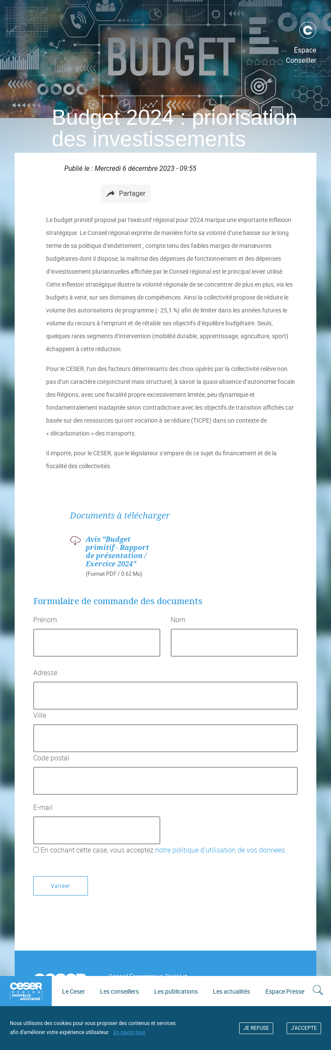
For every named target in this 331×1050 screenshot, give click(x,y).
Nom (178, 619)
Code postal (51, 758)
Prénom (45, 619)
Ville (39, 715)
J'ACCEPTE (304, 1028)
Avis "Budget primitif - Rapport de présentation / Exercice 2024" (117, 551)
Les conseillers (119, 991)
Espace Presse (284, 991)
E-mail (43, 807)
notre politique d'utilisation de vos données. (220, 850)
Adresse (45, 672)
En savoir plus (129, 1032)
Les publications (176, 991)
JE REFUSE (256, 1028)
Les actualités (231, 991)
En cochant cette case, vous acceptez (164, 850)
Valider (60, 885)
